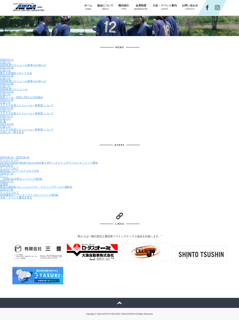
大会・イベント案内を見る (16, 197)
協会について (105, 7)
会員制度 (141, 7)
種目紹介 (123, 7)
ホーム (88, 7)
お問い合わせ (190, 7)
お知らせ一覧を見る (12, 132)
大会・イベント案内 (165, 7)
